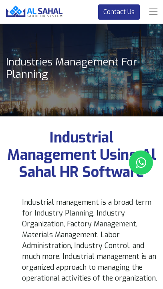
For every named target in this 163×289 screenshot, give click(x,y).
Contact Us (119, 12)
